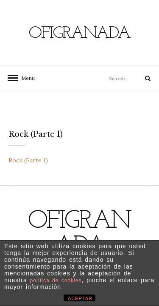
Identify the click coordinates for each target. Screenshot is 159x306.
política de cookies (56, 280)
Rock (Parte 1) (28, 160)
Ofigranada (79, 33)
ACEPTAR (80, 298)
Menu (25, 78)
